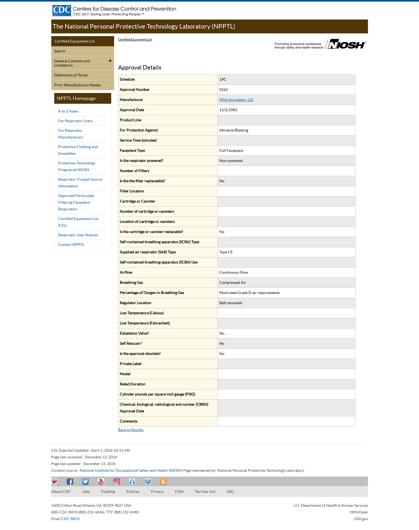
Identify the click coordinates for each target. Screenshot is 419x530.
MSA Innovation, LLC (236, 100)
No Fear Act (205, 491)
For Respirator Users (75, 121)
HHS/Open (359, 512)
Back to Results (130, 430)
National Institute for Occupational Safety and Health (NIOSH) (131, 470)
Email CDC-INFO (65, 519)
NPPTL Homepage (76, 98)
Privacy (157, 491)
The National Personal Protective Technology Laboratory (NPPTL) (144, 26)
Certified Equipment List (75, 41)
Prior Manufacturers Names (77, 85)
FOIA (179, 491)
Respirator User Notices (78, 235)
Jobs (86, 491)
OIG (230, 491)
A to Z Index (68, 111)
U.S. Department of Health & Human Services (331, 505)
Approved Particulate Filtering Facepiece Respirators (76, 202)
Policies (132, 491)
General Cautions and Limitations (72, 63)
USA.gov (361, 519)
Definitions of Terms (71, 75)
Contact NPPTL (71, 244)
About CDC (61, 491)
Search (59, 51)
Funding (108, 491)
